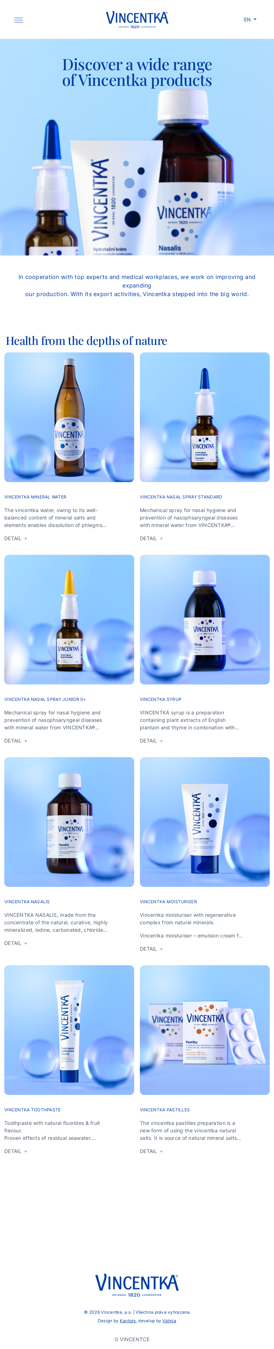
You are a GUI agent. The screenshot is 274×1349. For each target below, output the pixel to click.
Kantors (128, 1320)
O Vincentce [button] (133, 1339)
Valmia (169, 1320)
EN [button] (248, 19)
